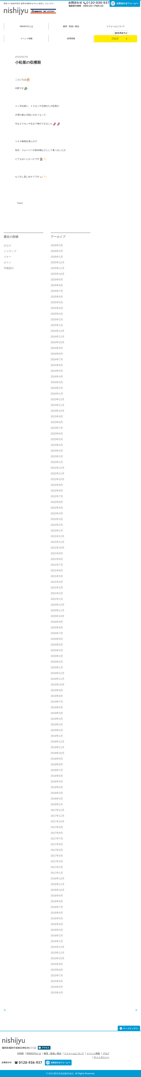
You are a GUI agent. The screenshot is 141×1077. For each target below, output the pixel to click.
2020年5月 (57, 644)
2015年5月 (57, 986)
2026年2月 (57, 251)
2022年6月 (57, 502)
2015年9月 (57, 964)
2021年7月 (57, 564)
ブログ (106, 1053)
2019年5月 (57, 713)
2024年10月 (57, 342)
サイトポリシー (101, 1057)
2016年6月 (57, 912)
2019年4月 (57, 718)
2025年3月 (57, 313)
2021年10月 (57, 547)
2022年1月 (57, 530)
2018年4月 (57, 787)
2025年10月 (57, 273)
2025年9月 (57, 279)
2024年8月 (57, 353)
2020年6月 (57, 638)
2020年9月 (57, 621)
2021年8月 (57, 559)
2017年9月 (57, 827)
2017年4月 (57, 855)
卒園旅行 (9, 268)
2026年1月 (57, 256)
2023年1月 (57, 462)
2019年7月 (57, 701)
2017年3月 (57, 861)
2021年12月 (57, 536)
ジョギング (10, 251)
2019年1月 (57, 735)
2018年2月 (57, 798)
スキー (7, 256)
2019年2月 (57, 730)
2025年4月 (57, 308)
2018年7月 (57, 770)
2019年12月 (57, 673)
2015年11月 (57, 952)
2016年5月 (57, 918)
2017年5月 (57, 849)
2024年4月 (57, 376)
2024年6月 (57, 365)
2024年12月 (57, 330)
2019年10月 (57, 684)
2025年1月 (57, 325)
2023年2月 (57, 456)
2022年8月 (57, 490)
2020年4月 (57, 650)
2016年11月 (57, 884)
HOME (20, 1053)
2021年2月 (57, 593)
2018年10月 (57, 752)
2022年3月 (57, 519)
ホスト (7, 262)
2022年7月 (57, 496)
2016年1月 (57, 941)
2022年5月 (57, 507)
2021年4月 (57, 581)
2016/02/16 (21, 57)
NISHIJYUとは (26, 26)
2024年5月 (57, 370)
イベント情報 (26, 38)
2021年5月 (57, 576)
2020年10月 (57, 616)
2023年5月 (57, 439)
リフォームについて (115, 26)
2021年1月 (57, 598)
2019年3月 (57, 724)
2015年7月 (57, 975)
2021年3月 (57, 587)
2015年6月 (57, 981)
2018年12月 (57, 741)
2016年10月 (57, 889)
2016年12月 (57, 878)
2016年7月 (57, 907)
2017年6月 (57, 844)
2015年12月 (57, 946)
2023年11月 (57, 405)
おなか (7, 245)
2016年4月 (57, 924)
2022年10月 (57, 479)
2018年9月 (57, 758)
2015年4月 (57, 992)
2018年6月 (57, 775)
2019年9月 (57, 690)
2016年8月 (57, 901)
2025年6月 (57, 296)
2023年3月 (57, 450)
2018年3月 (57, 792)
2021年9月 (57, 553)
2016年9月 (57, 895)
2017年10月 (57, 821)
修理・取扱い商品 (71, 26)
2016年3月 (57, 929)
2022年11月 (57, 473)
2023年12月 (57, 399)
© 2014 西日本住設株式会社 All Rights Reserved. (70, 1073)
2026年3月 (57, 245)
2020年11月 (57, 610)
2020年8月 (57, 627)
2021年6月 (57, 570)
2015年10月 (57, 958)
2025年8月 (57, 285)
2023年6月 (57, 433)
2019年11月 (57, 678)
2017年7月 (57, 838)
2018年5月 (57, 781)
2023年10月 (57, 410)
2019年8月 (57, 695)
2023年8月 (57, 422)
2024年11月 (57, 336)
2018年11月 (57, 747)
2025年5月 (57, 302)
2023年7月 (57, 427)
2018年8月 (57, 764)
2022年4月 (57, 513)
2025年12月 (57, 262)
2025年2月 (57, 319)
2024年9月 (57, 347)
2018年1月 (57, 804)
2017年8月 (57, 832)
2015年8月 (57, 969)
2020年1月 (57, 667)
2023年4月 (57, 444)
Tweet (20, 203)
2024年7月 (57, 359)
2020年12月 (57, 604)
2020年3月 (57, 656)
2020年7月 (57, 633)
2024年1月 (57, 393)
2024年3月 (57, 382)
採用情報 (71, 38)
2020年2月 (57, 661)
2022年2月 (57, 524)
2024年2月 (57, 387)
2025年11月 (57, 268)
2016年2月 (57, 935)
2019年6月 (57, 707)
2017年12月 (57, 810)
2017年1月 (57, 872)
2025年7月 (57, 290)
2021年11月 (57, 541)
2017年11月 (57, 815)
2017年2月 (57, 867)
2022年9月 (57, 484)
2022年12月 (57, 467)
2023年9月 (57, 416)
